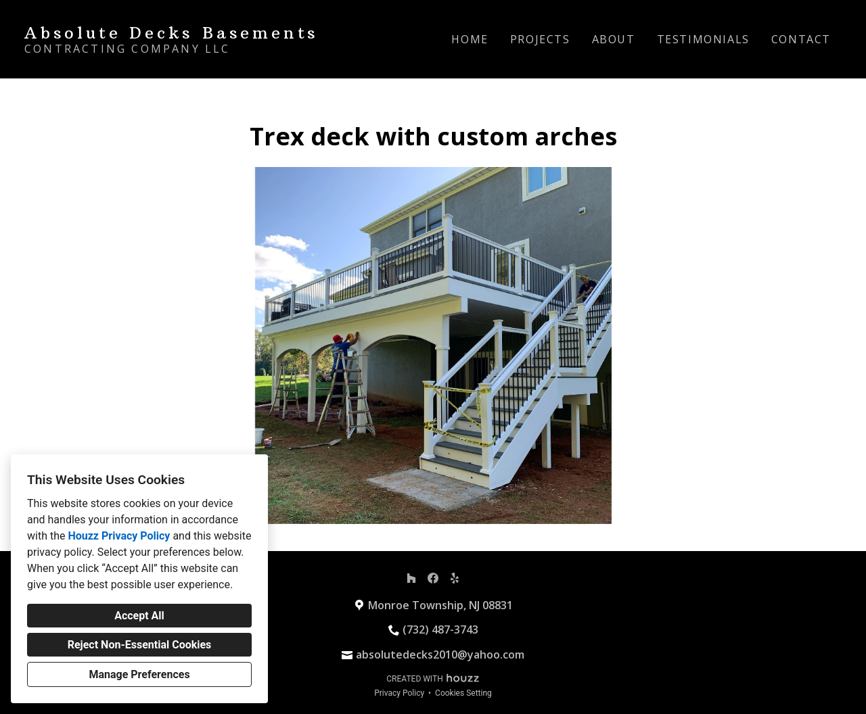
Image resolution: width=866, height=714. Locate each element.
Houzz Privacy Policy (119, 535)
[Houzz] (411, 578)
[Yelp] (454, 578)
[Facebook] (433, 578)
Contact (801, 39)
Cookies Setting (463, 693)
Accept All (139, 615)
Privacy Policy (399, 693)
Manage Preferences (139, 674)
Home (469, 39)
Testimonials (703, 39)
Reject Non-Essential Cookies (140, 644)
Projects (540, 39)
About (613, 39)
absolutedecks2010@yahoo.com (440, 654)
